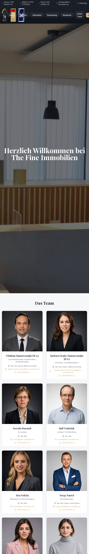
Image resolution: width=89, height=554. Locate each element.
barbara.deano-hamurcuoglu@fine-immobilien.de (68, 371)
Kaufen (23, 15)
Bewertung (52, 15)
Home (12, 15)
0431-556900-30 (23, 443)
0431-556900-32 (68, 376)
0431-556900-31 (23, 372)
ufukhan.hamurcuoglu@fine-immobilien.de (24, 369)
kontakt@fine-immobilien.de (23, 439)
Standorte (67, 15)
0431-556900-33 (68, 510)
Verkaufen (36, 15)
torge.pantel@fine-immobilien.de (68, 506)
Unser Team (79, 15)
